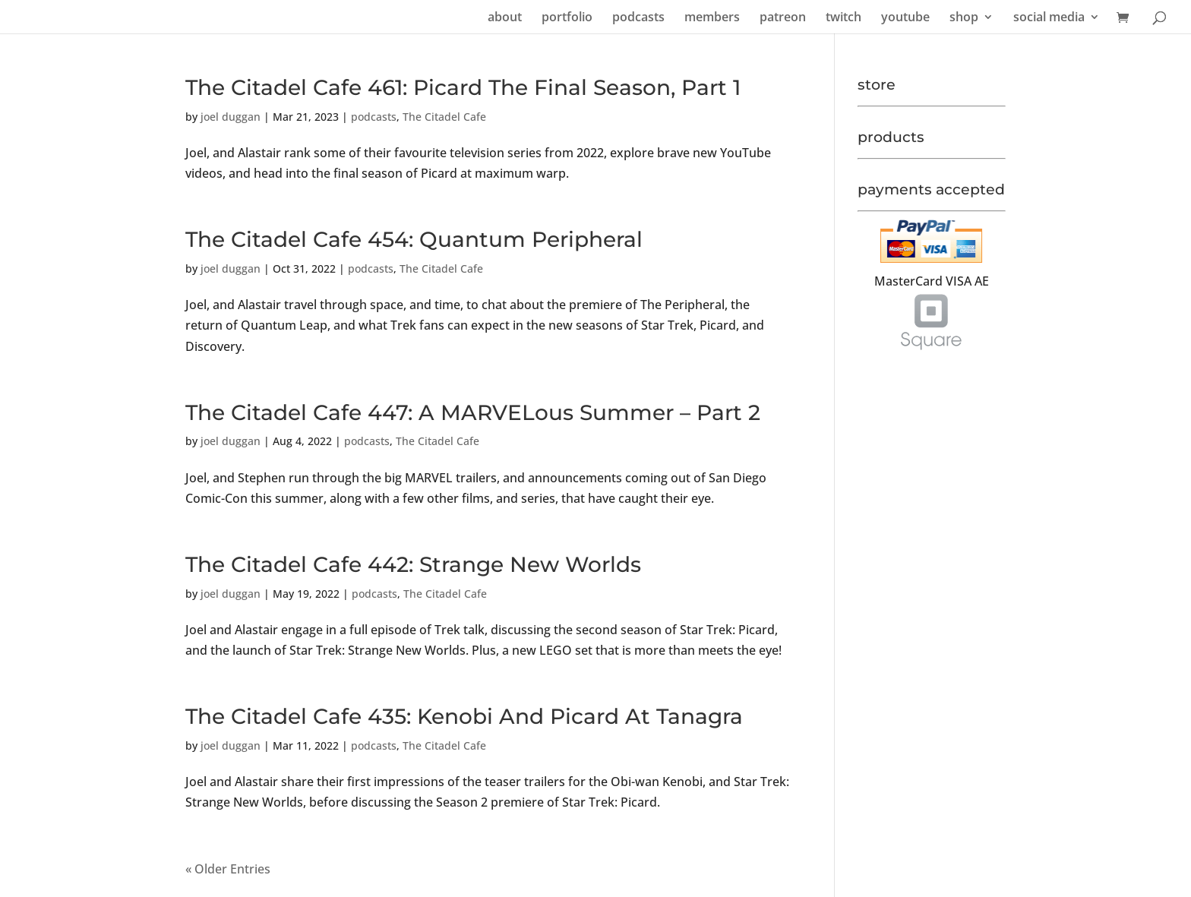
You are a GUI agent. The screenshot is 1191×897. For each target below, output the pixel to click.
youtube (905, 18)
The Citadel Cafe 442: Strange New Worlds (413, 564)
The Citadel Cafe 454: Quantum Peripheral (414, 239)
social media (1049, 18)
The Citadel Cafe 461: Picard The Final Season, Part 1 (463, 87)
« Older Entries (227, 869)
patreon (783, 18)
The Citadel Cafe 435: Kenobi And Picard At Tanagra (464, 716)
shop (963, 18)
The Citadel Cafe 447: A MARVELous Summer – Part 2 (472, 412)
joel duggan (231, 116)
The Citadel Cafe (444, 116)
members (712, 18)
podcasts (638, 18)
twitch (843, 18)
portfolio (567, 18)
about (505, 18)
